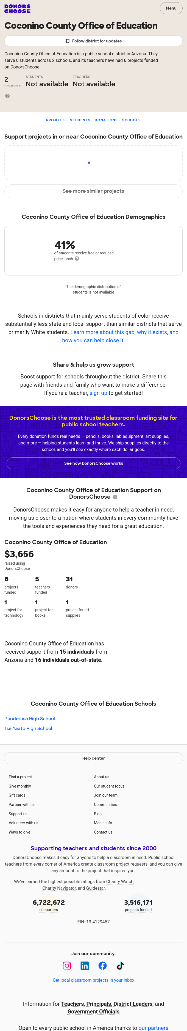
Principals (98, 1004)
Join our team (106, 795)
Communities (105, 804)
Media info (103, 823)
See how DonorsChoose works (93, 463)
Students (80, 120)
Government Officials (94, 1011)
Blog (98, 814)
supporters (49, 905)
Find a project (20, 777)
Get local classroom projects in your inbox (93, 980)
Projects (56, 120)
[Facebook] (102, 965)
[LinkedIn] (85, 965)
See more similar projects (93, 191)
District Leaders (132, 1004)
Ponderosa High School (29, 719)
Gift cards (17, 795)
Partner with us (22, 804)
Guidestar (95, 888)
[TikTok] (120, 965)
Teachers (72, 1004)
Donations (106, 120)
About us (101, 777)
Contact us (103, 832)
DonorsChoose (17, 8)
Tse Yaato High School (28, 728)
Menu (171, 8)
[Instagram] (67, 965)
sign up (98, 393)
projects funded (138, 905)
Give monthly (20, 786)
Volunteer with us (23, 823)
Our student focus (109, 786)
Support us (18, 814)
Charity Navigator (59, 888)
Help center (93, 758)
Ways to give (19, 832)
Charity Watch (119, 881)
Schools (131, 120)
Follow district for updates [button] (93, 41)
